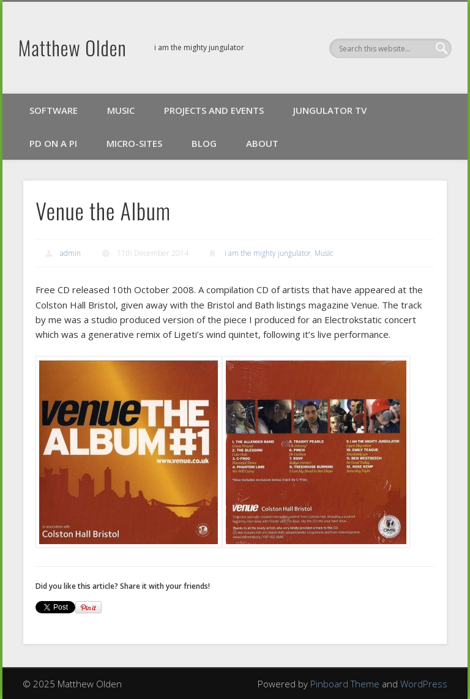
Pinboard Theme (344, 684)
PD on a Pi (53, 143)
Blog (204, 143)
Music (121, 110)
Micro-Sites (134, 143)
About (262, 143)
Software (53, 110)
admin (70, 253)
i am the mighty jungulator (268, 253)
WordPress (423, 684)
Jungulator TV (330, 110)
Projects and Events (214, 110)
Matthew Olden (72, 47)
